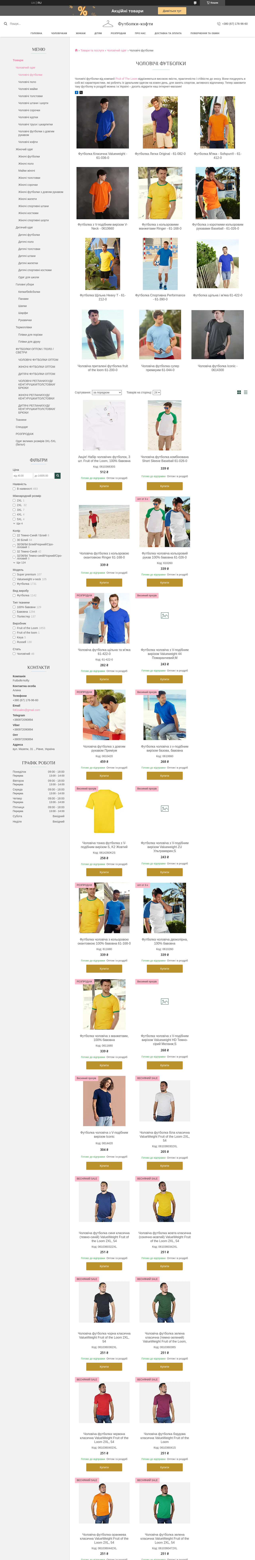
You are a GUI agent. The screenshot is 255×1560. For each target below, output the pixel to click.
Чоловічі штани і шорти (33, 103)
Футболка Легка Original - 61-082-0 (160, 153)
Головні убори (25, 284)
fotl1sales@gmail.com (26, 710)
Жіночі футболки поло (88, 1405)
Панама (193, 1419)
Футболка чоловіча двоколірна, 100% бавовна (218, 752)
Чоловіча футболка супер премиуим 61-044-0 (160, 368)
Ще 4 (20, 523)
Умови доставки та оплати (205, 1450)
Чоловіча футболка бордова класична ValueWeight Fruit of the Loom (102, 1156)
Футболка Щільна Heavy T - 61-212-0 (103, 297)
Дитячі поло (26, 241)
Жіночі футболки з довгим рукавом (40, 192)
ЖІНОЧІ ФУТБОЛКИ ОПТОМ (36, 366)
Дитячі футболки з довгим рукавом (153, 1414)
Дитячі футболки (29, 234)
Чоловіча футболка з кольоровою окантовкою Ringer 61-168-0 (218, 459)
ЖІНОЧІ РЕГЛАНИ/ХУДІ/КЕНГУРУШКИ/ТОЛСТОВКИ (36, 396)
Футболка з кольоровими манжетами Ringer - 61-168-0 (160, 226)
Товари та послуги (92, 50)
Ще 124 (21, 562)
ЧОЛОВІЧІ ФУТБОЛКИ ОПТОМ (38, 359)
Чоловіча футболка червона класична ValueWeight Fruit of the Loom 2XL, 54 (217, 1056)
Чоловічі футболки (30, 74)
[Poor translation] (14, 1502)
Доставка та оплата (168, 33)
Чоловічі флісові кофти (31, 1432)
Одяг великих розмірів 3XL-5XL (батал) (36, 442)
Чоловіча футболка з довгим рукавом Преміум (103, 656)
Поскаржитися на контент (120, 1478)
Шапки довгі (196, 1432)
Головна (36, 33)
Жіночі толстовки (29, 177)
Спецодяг (22, 427)
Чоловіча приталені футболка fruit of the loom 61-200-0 (103, 368)
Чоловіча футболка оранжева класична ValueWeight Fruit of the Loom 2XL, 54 (160, 1156)
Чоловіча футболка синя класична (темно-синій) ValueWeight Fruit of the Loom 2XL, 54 (160, 953)
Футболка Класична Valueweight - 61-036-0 (102, 155)
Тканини (21, 419)
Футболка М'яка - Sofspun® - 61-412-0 (217, 155)
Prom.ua (146, 1471)
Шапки (22, 306)
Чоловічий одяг (25, 67)
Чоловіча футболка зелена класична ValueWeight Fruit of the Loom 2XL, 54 (217, 1156)
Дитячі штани (26, 256)
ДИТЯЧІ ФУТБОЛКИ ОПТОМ (36, 374)
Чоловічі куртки (28, 117)
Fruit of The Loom (126, 78)
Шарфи (23, 313)
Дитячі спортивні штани (146, 1410)
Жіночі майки (82, 1410)
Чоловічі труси (26, 1428)
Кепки (192, 1396)
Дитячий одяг (24, 227)
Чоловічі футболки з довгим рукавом (36, 133)
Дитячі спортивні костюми (35, 270)
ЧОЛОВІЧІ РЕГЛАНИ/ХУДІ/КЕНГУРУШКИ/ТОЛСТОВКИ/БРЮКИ (36, 384)
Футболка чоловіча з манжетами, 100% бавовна (102, 853)
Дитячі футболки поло (145, 1405)
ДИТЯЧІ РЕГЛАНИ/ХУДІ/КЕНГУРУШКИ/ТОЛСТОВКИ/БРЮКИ (36, 409)
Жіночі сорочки (28, 184)
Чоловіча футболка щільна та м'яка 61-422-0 (160, 559)
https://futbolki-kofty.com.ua (88, 1345)
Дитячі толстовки (29, 249)
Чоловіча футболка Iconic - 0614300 (217, 368)
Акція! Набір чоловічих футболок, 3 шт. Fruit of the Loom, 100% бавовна (102, 461)
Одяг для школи (28, 277)
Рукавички (25, 320)
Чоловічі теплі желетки (31, 1441)
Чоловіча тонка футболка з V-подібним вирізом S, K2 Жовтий (217, 656)
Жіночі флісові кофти (87, 1419)
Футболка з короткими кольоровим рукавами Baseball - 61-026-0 (217, 226)
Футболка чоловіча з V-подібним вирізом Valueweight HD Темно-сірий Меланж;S (160, 855)
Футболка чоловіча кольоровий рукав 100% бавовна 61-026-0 (103, 559)
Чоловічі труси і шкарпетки (35, 124)
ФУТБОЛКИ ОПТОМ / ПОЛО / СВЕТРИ (35, 350)
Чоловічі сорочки (29, 110)
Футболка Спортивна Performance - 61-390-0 (160, 297)
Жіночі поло (26, 163)
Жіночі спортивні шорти (33, 220)
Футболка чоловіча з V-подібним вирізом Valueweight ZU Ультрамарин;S (103, 754)
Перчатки (194, 1446)
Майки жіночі (26, 170)
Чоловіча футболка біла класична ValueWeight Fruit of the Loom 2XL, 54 (103, 951)
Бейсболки (195, 1401)
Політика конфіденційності (151, 1478)
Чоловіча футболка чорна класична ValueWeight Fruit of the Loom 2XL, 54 (102, 1056)
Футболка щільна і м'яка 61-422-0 (217, 295)
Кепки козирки (197, 1414)
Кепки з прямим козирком (204, 1410)
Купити (102, 490)
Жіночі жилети (27, 199)
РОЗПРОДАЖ (118, 33)
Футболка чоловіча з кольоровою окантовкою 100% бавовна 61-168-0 (160, 754)
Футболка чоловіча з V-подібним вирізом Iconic (217, 853)
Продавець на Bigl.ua (127, 1475)
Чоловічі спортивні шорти (33, 1423)
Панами (23, 298)
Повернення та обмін (205, 33)
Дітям (98, 33)
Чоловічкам (59, 33)
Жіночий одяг (24, 149)
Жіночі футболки (29, 156)
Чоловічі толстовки (30, 96)
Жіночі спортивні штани (33, 206)
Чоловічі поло (27, 82)
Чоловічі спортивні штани (33, 1419)
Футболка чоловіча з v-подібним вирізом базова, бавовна (160, 656)
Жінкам (81, 33)
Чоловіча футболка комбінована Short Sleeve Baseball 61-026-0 (160, 459)
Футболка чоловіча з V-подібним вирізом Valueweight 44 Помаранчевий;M (217, 561)
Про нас (140, 33)
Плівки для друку (29, 341)
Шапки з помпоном (200, 1437)
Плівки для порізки (30, 334)
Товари (18, 60)
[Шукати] (5, 24)
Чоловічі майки (28, 88)
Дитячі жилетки (28, 263)
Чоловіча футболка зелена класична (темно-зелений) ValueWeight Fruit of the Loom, (160, 1056)
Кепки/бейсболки (29, 291)
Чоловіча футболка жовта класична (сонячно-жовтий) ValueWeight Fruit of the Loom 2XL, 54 (217, 953)
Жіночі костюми (28, 213)
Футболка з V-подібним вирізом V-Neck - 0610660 (103, 226)
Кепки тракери (197, 1405)
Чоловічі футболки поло (32, 1405)
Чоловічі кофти (28, 142)
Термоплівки (24, 327)
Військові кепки (198, 1423)
